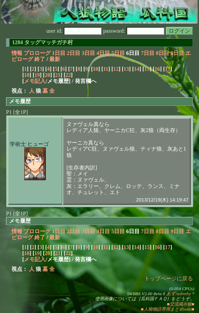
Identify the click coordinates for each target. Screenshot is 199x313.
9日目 (177, 53)
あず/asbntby (178, 293)
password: (134, 31)
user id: (74, 31)
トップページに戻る (168, 278)
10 (95, 69)
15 (147, 69)
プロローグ (37, 53)
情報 (16, 53)
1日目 (58, 53)
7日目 (147, 53)
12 (116, 69)
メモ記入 (35, 81)
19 (37, 75)
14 (136, 69)
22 (68, 75)
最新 (54, 59)
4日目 (103, 53)
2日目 (73, 53)
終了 (39, 59)
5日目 (118, 53)
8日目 (162, 53)
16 (157, 69)
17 (167, 69)
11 (105, 69)
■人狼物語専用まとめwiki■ (167, 309)
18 (26, 75)
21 (57, 75)
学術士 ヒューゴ (29, 144)
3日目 (88, 53)
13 (126, 69)
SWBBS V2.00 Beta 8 (146, 293)
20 (47, 75)
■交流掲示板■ (180, 304)
